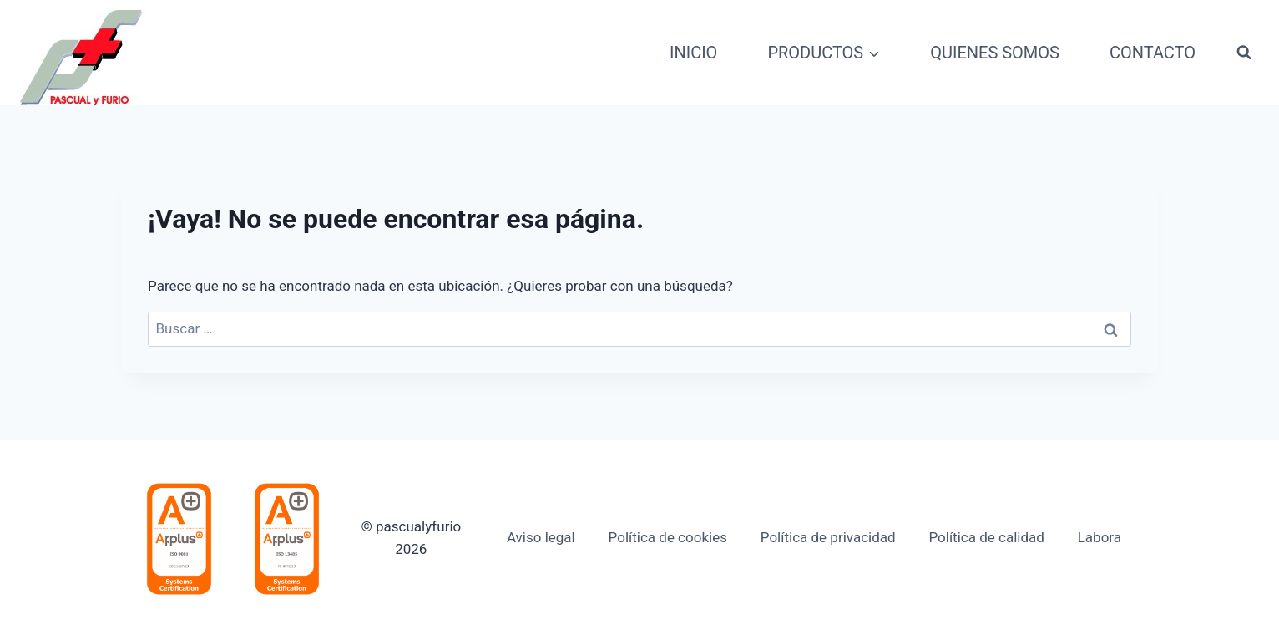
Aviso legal (541, 537)
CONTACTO (1153, 53)
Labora (1099, 537)
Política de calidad (986, 537)
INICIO (693, 53)
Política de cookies (668, 537)
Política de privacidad (828, 537)
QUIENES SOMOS (994, 53)
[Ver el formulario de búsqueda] (1244, 53)
